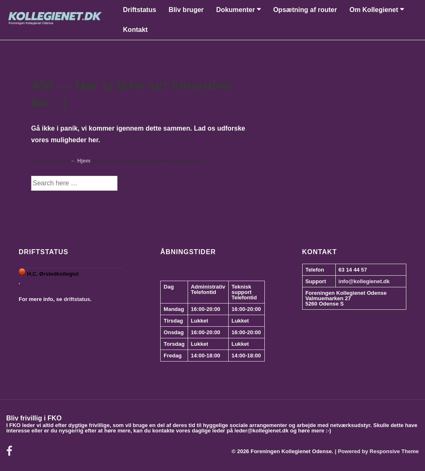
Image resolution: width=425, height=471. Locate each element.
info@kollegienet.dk (364, 281)
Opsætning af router (305, 9)
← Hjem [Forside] (80, 161)
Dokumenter (235, 9)
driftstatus (77, 299)
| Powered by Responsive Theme (377, 451)
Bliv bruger (186, 9)
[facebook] (10, 454)
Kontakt (135, 29)
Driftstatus (139, 9)
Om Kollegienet (373, 9)
